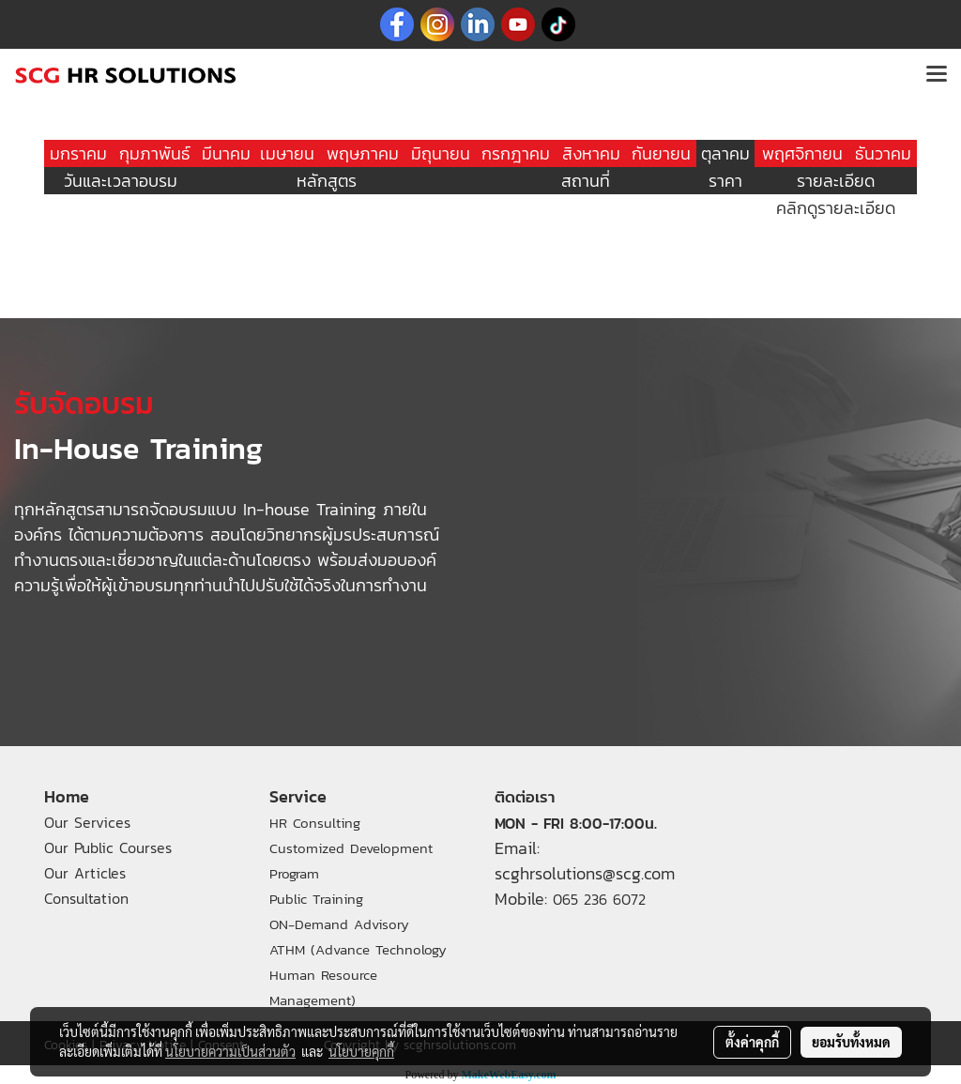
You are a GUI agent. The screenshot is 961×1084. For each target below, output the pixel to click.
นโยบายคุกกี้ (361, 1051)
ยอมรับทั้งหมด (851, 1041)
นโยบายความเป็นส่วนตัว (230, 1051)
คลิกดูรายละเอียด (835, 208)
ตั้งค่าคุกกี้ (752, 1041)
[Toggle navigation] (936, 75)
